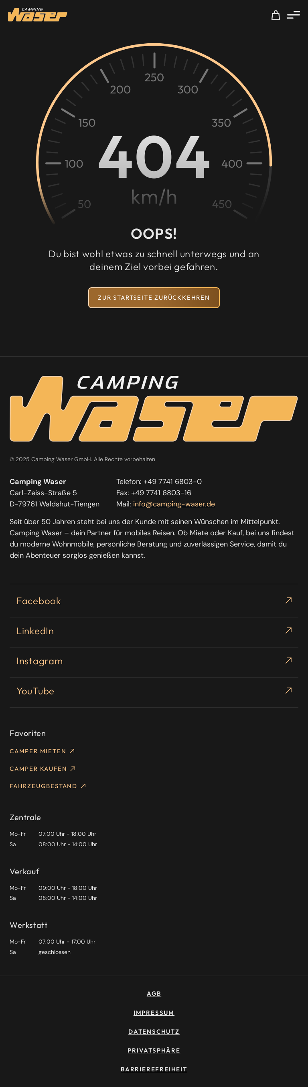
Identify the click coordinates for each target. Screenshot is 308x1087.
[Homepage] (37, 15)
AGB (154, 993)
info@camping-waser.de (174, 504)
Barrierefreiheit (154, 1069)
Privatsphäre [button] (154, 1050)
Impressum (154, 1012)
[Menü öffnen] (293, 14)
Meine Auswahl (276, 15)
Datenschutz (154, 1031)
